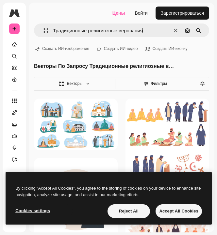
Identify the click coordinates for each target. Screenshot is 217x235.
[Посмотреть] (14, 79)
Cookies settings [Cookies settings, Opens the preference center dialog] (32, 210)
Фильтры (155, 83)
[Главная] (14, 44)
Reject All (129, 211)
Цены (118, 13)
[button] (43, 30)
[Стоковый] (14, 68)
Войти (141, 13)
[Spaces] (17, 112)
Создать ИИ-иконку (166, 48)
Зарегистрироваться (182, 13)
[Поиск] (14, 56)
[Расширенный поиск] (202, 83)
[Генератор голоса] (17, 148)
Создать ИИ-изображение (62, 48)
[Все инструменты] (14, 101)
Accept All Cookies (178, 211)
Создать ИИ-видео (117, 48)
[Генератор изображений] (17, 124)
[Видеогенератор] (17, 136)
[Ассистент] (17, 159)
